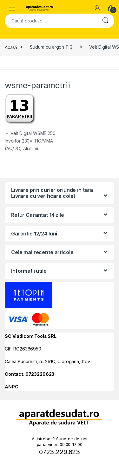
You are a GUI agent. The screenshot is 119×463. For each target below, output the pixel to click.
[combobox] (50, 21)
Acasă (11, 47)
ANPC (11, 386)
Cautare (105, 21)
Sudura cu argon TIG (51, 47)
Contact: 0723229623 (29, 374)
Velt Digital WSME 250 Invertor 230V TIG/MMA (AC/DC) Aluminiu (30, 141)
